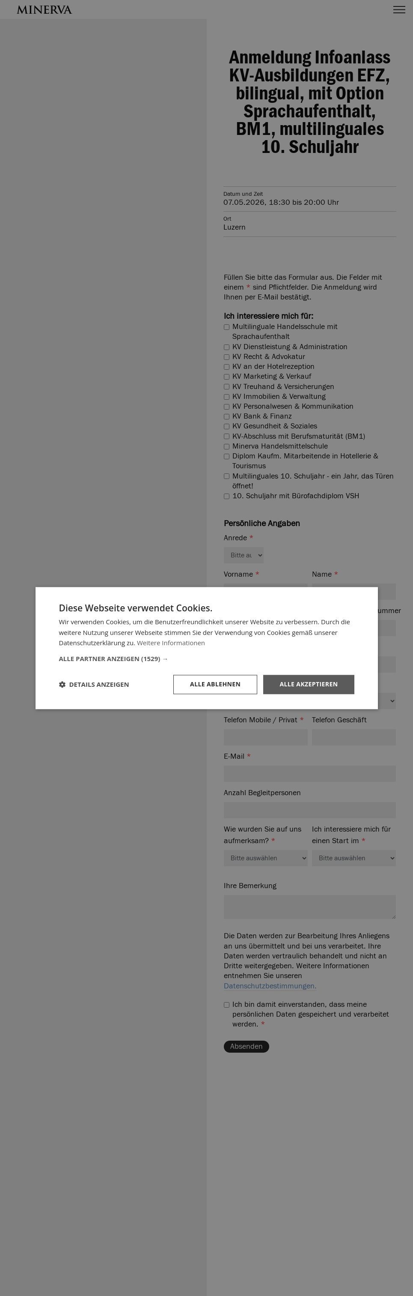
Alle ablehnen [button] (215, 684)
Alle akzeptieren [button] (308, 684)
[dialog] (206, 648)
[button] (206, 658)
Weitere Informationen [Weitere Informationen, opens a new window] (171, 643)
